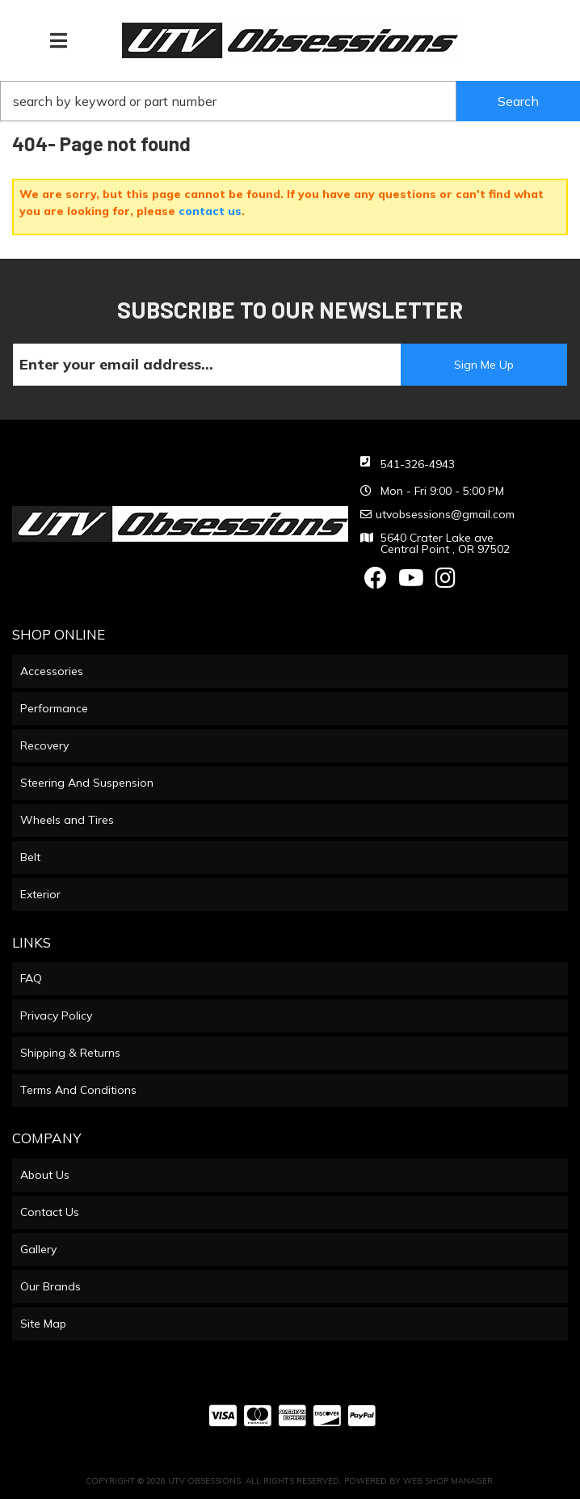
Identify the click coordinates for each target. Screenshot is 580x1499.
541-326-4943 (417, 464)
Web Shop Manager (448, 1481)
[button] (290, 101)
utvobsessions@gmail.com (445, 514)
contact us (210, 211)
